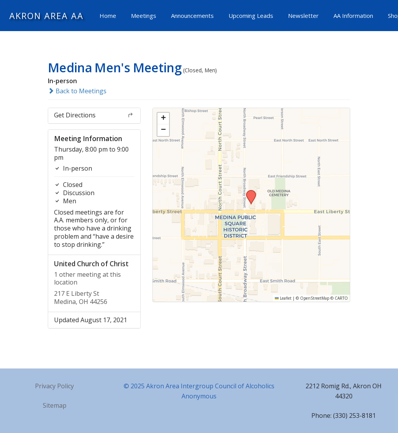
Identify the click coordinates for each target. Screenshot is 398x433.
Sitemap (54, 405)
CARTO (341, 298)
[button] (248, 192)
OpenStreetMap (314, 298)
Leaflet (283, 298)
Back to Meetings (77, 91)
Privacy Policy (54, 386)
